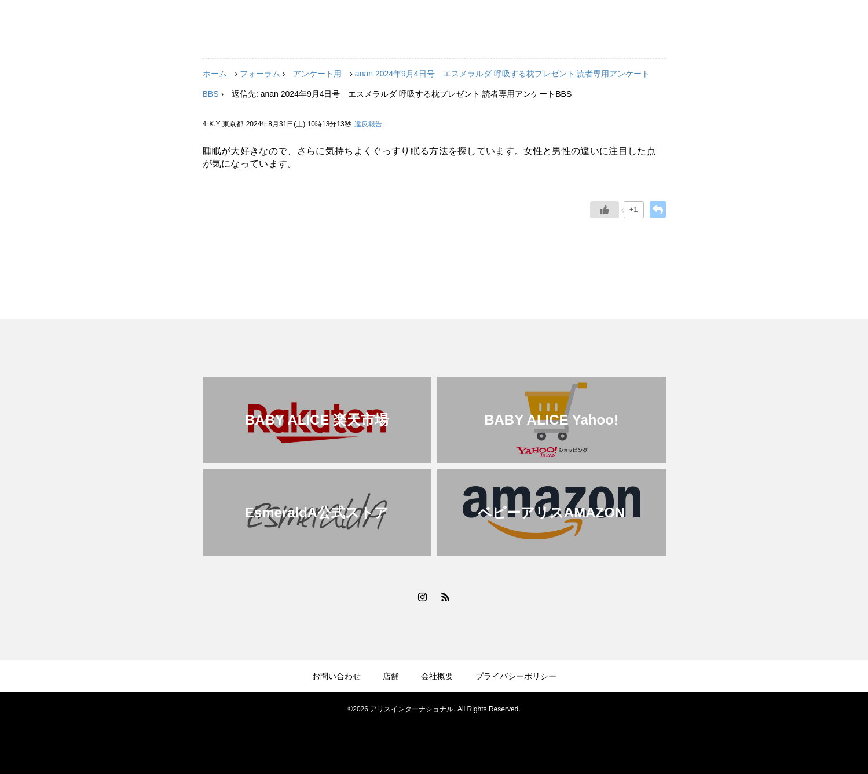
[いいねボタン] (604, 209)
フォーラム (260, 73)
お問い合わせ (336, 676)
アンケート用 (317, 73)
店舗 (391, 676)
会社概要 (437, 676)
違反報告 (368, 124)
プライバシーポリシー (515, 676)
